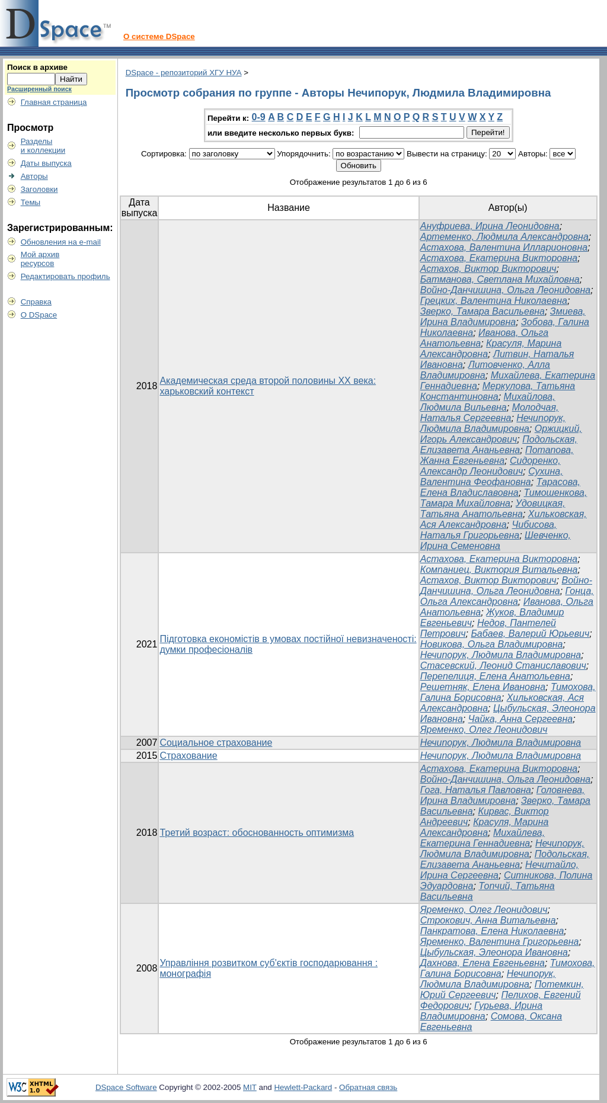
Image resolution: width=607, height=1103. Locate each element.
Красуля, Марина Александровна (484, 827)
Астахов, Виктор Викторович (488, 269)
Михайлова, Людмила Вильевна (487, 402)
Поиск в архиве (37, 67)
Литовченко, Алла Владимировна (485, 370)
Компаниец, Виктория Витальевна (499, 570)
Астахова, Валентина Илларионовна (503, 247)
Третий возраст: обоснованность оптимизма (256, 833)
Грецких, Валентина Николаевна (493, 301)
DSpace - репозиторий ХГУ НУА (184, 72)
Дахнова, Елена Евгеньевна (482, 963)
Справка (36, 301)
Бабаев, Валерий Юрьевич (530, 634)
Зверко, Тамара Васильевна (482, 311)
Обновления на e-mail (61, 242)
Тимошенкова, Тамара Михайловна (503, 498)
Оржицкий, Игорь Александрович (501, 434)
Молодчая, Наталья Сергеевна (489, 412)
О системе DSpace (159, 36)
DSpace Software (126, 1087)
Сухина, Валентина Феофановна (491, 476)
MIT (250, 1087)
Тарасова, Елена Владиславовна (500, 487)
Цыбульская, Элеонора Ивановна (494, 952)
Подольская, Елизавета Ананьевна (498, 444)
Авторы (34, 176)
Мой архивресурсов (40, 259)
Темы (31, 202)
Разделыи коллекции (43, 146)
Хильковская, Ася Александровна (503, 519)
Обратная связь (368, 1087)
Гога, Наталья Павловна (475, 790)
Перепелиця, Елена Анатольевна (495, 676)
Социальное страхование (215, 743)
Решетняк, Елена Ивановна (482, 687)
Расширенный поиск (39, 88)
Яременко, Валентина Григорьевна (499, 942)
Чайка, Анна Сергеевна (520, 719)
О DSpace (39, 314)
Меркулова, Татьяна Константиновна (498, 391)
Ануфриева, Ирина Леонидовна (490, 226)
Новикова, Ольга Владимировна (491, 644)
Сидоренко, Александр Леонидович (490, 466)
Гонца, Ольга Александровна (507, 596)
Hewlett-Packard (303, 1087)
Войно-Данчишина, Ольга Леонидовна (505, 290)
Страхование (188, 756)
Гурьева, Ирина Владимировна (481, 1011)
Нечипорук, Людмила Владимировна (493, 423)
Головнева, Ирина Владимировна (502, 795)
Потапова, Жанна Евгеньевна (497, 455)
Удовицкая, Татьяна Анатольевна (493, 508)
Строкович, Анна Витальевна (488, 920)
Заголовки (39, 189)
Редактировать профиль (65, 276)
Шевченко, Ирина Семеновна (495, 540)
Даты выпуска (46, 163)
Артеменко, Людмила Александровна (504, 237)
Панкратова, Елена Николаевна (492, 931)
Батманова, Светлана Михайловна (500, 279)
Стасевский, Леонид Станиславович (503, 665)
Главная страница (54, 102)
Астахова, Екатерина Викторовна (499, 258)
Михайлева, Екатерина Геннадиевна (482, 838)
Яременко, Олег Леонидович (484, 729)
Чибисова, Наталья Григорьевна (488, 530)
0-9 (259, 117)
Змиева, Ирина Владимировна (503, 316)
